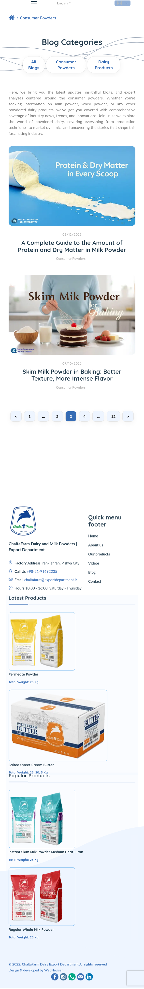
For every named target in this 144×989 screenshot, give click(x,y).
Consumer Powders (38, 17)
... (43, 416)
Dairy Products (104, 64)
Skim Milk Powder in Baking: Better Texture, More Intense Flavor (72, 375)
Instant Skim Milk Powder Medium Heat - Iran (46, 982)
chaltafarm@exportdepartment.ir (50, 645)
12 (113, 416)
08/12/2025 (72, 234)
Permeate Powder (23, 842)
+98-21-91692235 (42, 637)
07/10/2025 (72, 363)
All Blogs (33, 64)
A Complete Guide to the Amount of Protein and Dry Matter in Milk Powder (72, 246)
